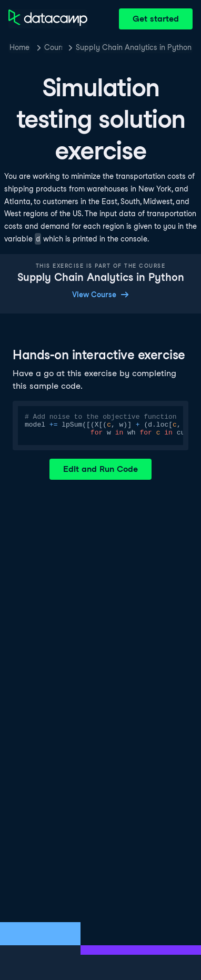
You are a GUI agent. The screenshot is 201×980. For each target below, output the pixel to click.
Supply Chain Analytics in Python (134, 47)
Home (19, 47)
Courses (53, 47)
